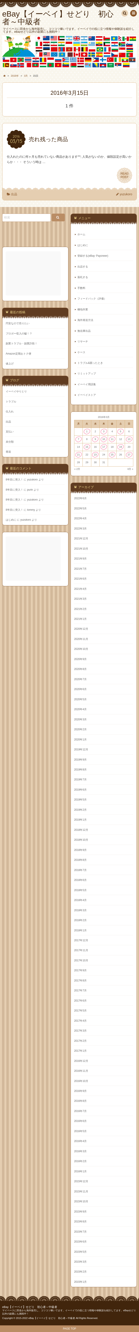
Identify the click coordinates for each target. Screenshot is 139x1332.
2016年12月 (81, 1061)
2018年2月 (80, 920)
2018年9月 (80, 850)
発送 (8, 451)
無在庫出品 (84, 330)
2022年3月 (80, 528)
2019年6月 (80, 789)
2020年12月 (81, 628)
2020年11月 (81, 639)
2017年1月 (80, 1050)
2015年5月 (80, 1251)
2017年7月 (80, 990)
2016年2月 (80, 1161)
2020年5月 (80, 699)
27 (129, 454)
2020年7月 (80, 679)
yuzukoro (126, 194)
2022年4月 (80, 518)
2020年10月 (81, 649)
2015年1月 (80, 1281)
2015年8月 (80, 1221)
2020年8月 (80, 669)
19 (120, 447)
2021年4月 (80, 588)
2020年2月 (80, 729)
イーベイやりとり (16, 391)
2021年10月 (81, 548)
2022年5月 (80, 508)
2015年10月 (81, 1201)
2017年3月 (80, 1030)
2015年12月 (81, 1181)
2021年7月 (80, 568)
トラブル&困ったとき (90, 362)
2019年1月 (80, 819)
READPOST (125, 175)
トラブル (11, 401)
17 (103, 447)
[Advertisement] (33, 273)
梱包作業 (82, 309)
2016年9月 (80, 1091)
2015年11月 (81, 1191)
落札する (82, 277)
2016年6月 (80, 1121)
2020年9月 (80, 659)
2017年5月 (80, 1010)
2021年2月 (80, 609)
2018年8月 (80, 859)
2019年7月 (80, 779)
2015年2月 (80, 1271)
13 (129, 439)
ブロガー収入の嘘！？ (19, 333)
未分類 (10, 441)
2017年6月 (80, 1000)
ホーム (81, 234)
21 (78, 454)
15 (87, 447)
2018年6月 (80, 880)
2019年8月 (80, 769)
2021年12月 (81, 538)
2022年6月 (80, 498)
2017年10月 (81, 960)
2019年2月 (80, 809)
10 (103, 439)
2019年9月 (80, 759)
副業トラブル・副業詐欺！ (21, 343)
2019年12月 (81, 749)
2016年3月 (80, 1151)
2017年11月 (81, 950)
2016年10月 (81, 1081)
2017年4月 (80, 1020)
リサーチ (82, 341)
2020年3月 (80, 719)
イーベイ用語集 (86, 384)
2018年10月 (81, 839)
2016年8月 (80, 1100)
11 (112, 439)
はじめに (82, 245)
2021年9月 (80, 558)
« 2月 (77, 469)
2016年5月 (80, 1131)
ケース (81, 352)
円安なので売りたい (17, 323)
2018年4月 (80, 900)
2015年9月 (80, 1211)
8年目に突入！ (14, 479)
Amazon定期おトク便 (18, 353)
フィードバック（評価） (91, 298)
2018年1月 (80, 930)
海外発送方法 (85, 320)
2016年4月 (80, 1141)
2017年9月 (80, 970)
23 (95, 454)
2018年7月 (80, 870)
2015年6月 (80, 1241)
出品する (82, 266)
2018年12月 (81, 829)
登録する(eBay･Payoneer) (92, 255)
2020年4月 (80, 709)
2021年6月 (80, 578)
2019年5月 (80, 799)
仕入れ (10, 411)
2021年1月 (80, 618)
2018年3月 (80, 910)
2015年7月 (80, 1231)
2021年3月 (80, 598)
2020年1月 (80, 739)
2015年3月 (80, 1261)
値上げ (10, 363)
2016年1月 (80, 1171)
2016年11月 (81, 1070)
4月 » (130, 469)
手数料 (81, 288)
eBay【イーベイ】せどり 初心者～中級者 (29, 1307)
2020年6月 (80, 689)
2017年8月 (80, 980)
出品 (14, 194)
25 (112, 454)
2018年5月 (80, 890)
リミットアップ (86, 373)
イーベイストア (86, 395)
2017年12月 (81, 940)
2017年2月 (80, 1040)
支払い (10, 431)
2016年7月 (80, 1111)
